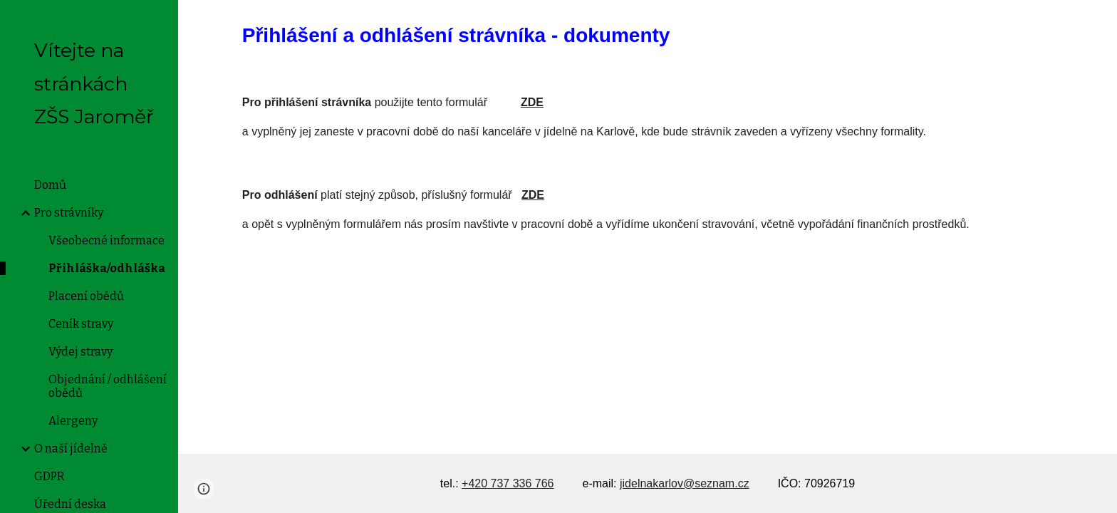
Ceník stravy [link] (80, 324)
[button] (1100, 20)
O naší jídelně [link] (71, 448)
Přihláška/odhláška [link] (106, 268)
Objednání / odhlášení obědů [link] (107, 386)
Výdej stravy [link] (80, 351)
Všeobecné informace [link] (106, 240)
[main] (648, 35)
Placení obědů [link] (86, 296)
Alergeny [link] (73, 421)
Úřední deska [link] (70, 504)
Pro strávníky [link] (68, 212)
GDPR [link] (49, 476)
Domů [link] (50, 185)
